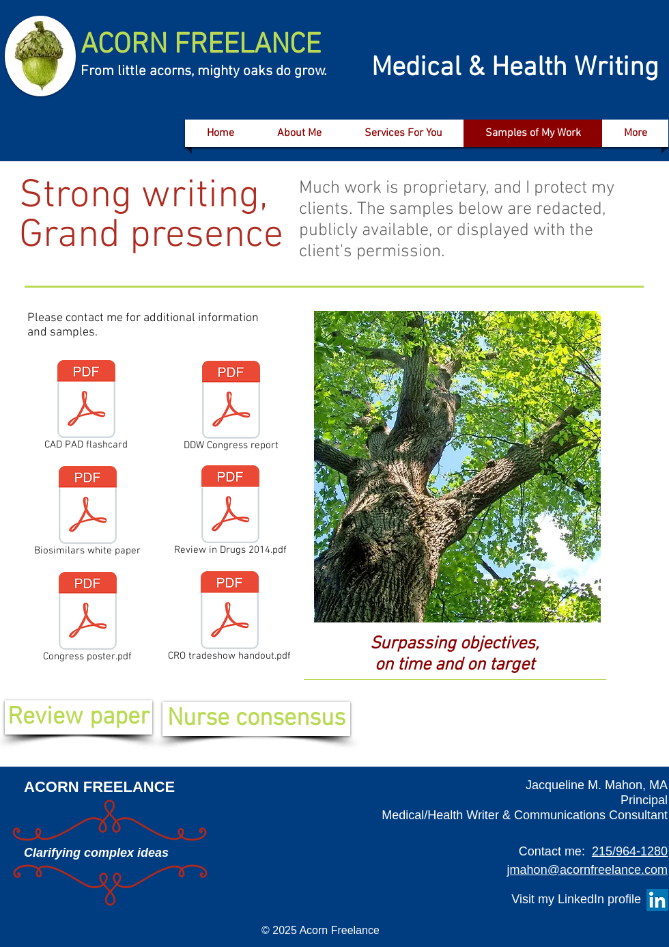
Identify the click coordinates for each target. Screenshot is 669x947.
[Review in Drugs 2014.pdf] (230, 513)
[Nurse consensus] (256, 719)
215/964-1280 (630, 851)
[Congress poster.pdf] (87, 620)
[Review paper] (78, 717)
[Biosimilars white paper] (87, 514)
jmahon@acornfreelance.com (587, 870)
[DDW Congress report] (231, 408)
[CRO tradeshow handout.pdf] (229, 619)
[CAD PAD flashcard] (86, 408)
